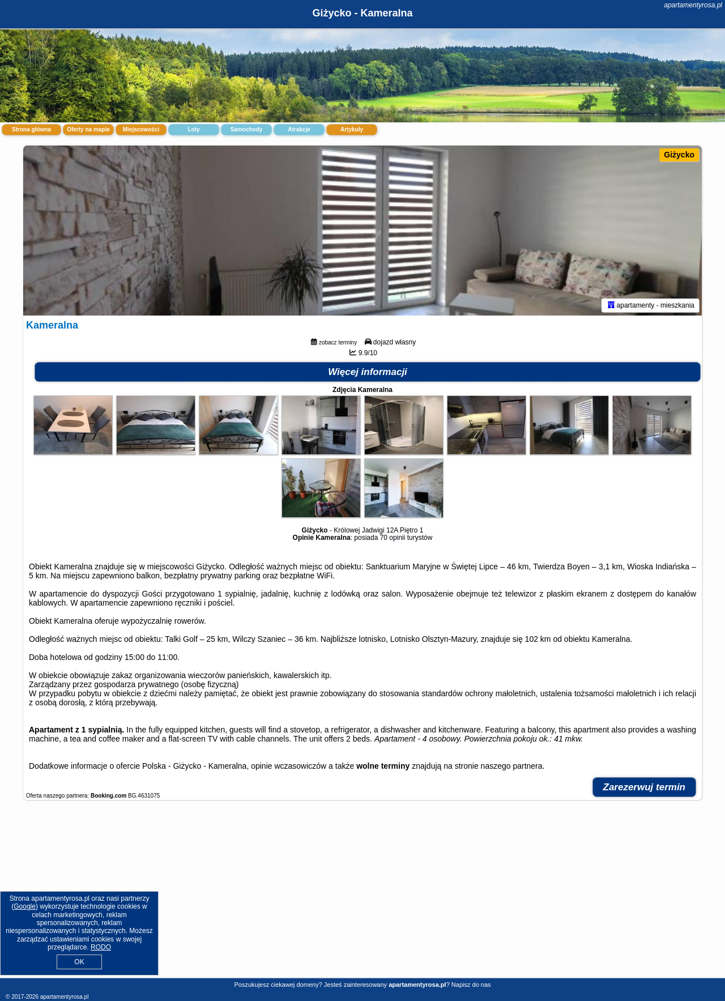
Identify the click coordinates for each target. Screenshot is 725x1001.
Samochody (247, 129)
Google (25, 906)
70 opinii (393, 538)
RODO (101, 947)
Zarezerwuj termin (644, 787)
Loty (193, 129)
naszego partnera (512, 765)
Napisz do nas (471, 984)
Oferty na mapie (88, 129)
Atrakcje (299, 129)
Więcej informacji (367, 372)
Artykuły (351, 129)
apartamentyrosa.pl (693, 5)
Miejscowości (141, 129)
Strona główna (31, 129)
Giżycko (679, 154)
